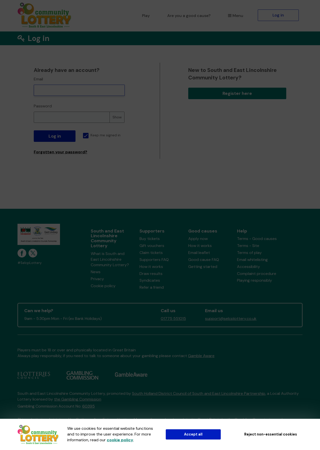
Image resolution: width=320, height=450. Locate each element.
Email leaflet (199, 252)
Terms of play (249, 252)
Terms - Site (248, 245)
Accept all (193, 434)
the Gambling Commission (77, 399)
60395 (88, 406)
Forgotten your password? (60, 152)
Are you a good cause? (188, 15)
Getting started (202, 266)
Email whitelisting (252, 259)
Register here (237, 93)
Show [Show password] (117, 117)
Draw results (151, 273)
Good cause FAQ (203, 259)
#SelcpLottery (30, 263)
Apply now (198, 238)
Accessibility (248, 266)
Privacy (97, 278)
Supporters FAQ (154, 259)
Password (43, 106)
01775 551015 (173, 318)
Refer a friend (152, 287)
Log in (278, 15)
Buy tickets (150, 238)
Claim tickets (151, 252)
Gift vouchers (152, 245)
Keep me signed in (101, 135)
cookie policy (120, 440)
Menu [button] (235, 15)
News (95, 271)
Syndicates (150, 280)
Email (38, 79)
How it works (151, 266)
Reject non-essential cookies (270, 434)
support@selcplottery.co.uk (230, 318)
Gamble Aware (201, 355)
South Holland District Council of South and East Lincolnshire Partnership (198, 393)
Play (146, 15)
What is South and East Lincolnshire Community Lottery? (110, 259)
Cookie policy (103, 285)
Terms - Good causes (257, 238)
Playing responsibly (254, 280)
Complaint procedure (256, 273)
